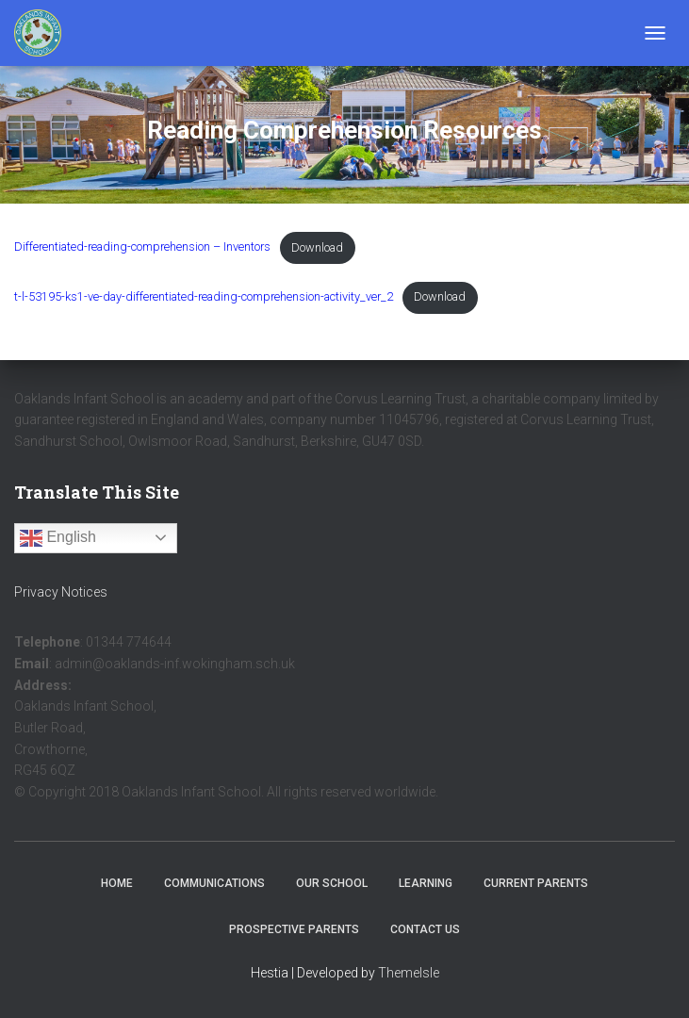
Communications (214, 883)
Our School (332, 883)
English (58, 538)
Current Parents (536, 883)
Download (317, 247)
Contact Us (425, 929)
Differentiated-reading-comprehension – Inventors (142, 247)
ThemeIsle (408, 972)
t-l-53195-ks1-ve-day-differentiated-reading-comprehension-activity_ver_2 (203, 296)
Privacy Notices (60, 591)
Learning (425, 883)
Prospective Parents (294, 929)
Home (117, 883)
